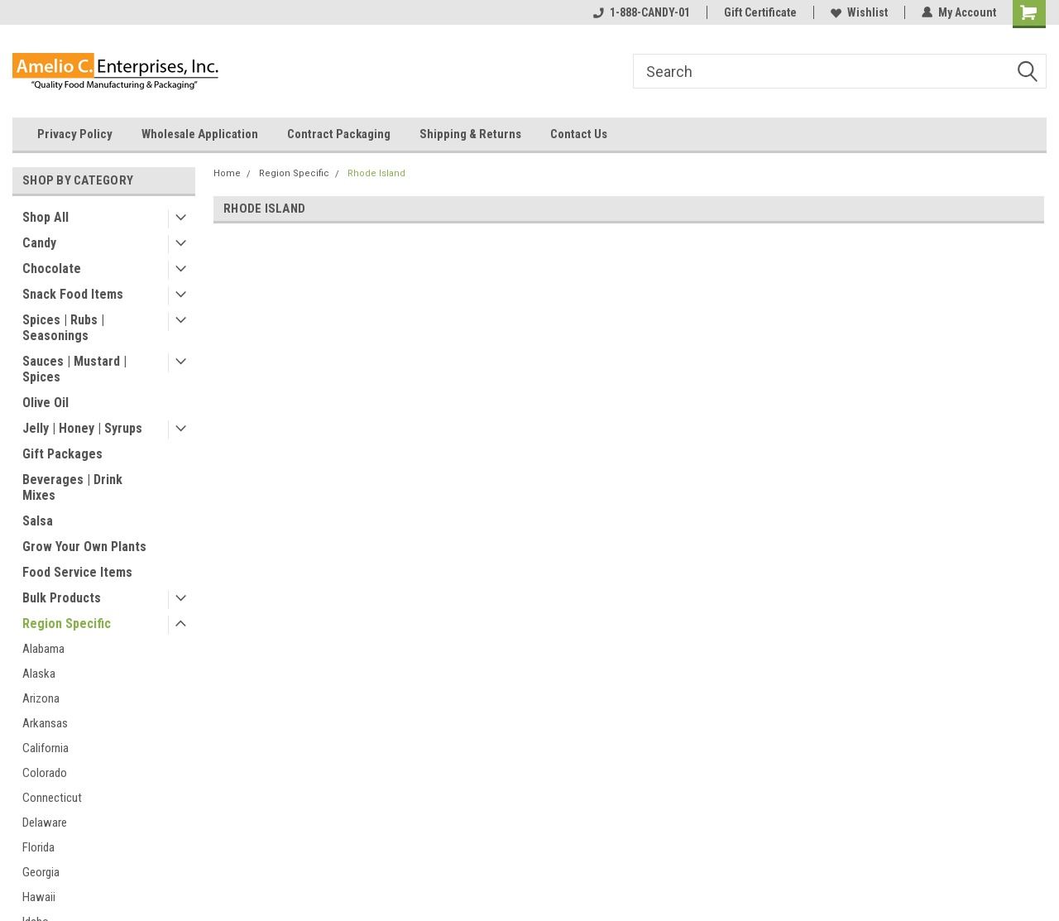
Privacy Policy (75, 134)
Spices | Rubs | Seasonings (63, 327)
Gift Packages (62, 454)
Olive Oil (45, 402)
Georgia (41, 872)
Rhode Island (376, 173)
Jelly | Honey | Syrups (82, 428)
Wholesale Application (199, 134)
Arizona (41, 698)
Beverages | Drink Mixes (72, 487)
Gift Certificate (760, 12)
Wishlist (859, 12)
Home (227, 173)
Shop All (45, 217)
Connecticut (52, 797)
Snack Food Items (72, 294)
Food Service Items (77, 572)
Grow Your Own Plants (84, 546)
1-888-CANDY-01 (641, 12)
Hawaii (38, 897)
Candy (39, 243)
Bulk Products (61, 598)
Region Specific (66, 623)
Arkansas (45, 723)
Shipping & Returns (470, 134)
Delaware (44, 822)
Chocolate (51, 268)
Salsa (37, 521)
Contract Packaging (339, 134)
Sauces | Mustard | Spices (74, 369)
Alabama (43, 648)
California (45, 748)
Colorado (44, 772)
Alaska (38, 673)
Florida (38, 847)
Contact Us (578, 134)
